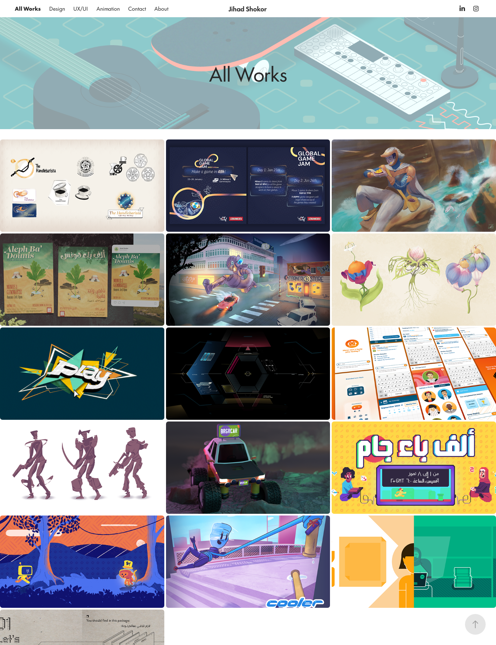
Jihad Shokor (247, 8)
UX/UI (80, 8)
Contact (137, 8)
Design (57, 8)
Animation (108, 8)
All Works (28, 8)
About (161, 8)
